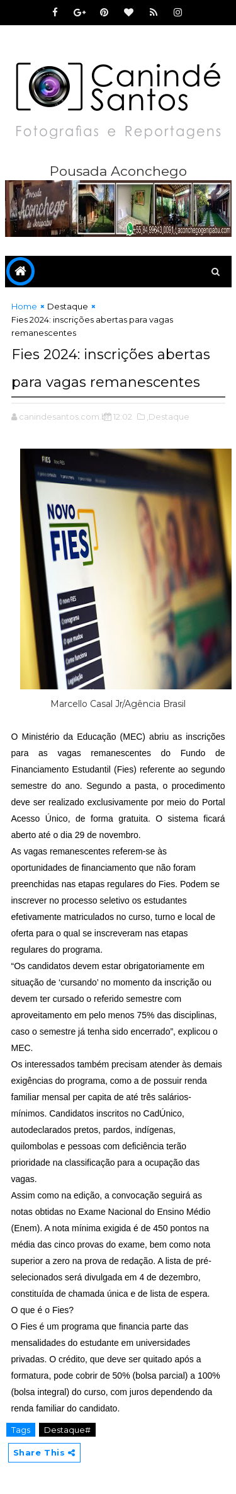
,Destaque (168, 416)
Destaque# (67, 1430)
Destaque (67, 306)
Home (24, 306)
